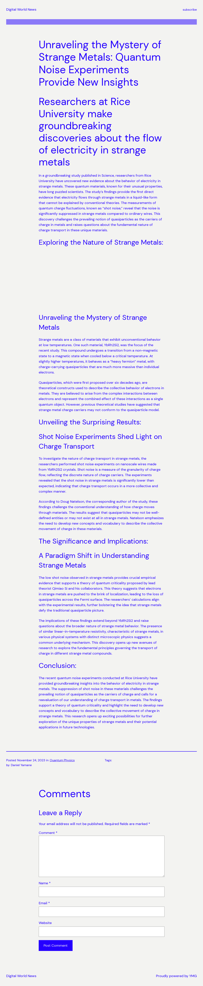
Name (45, 883)
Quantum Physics (62, 760)
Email (44, 903)
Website (45, 923)
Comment (48, 832)
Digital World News (21, 9)
